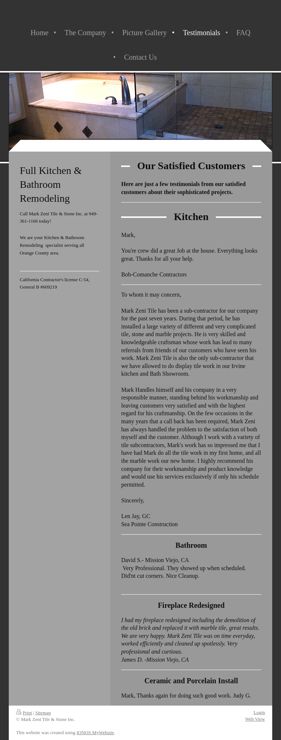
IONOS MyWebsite (95, 732)
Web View (255, 719)
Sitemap (43, 712)
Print (24, 712)
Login (259, 712)
